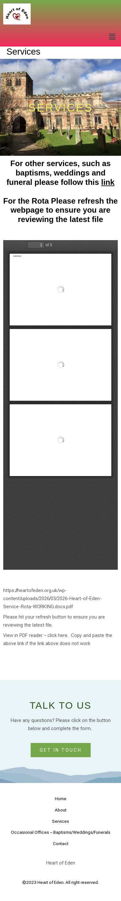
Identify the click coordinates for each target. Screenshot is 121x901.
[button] (112, 37)
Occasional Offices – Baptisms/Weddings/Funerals (60, 832)
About (60, 809)
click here (57, 635)
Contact (60, 843)
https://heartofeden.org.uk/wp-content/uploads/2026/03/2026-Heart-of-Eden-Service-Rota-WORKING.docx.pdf (52, 599)
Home (60, 798)
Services (60, 821)
